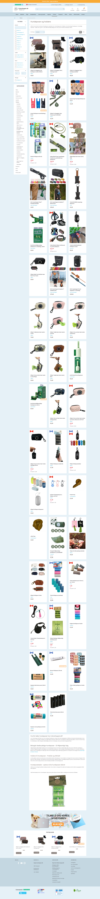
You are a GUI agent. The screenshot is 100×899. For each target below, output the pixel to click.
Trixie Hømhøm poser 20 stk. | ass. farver (76, 581)
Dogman (71, 625)
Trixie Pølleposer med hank (56, 595)
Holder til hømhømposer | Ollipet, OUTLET (56, 495)
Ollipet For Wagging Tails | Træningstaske (56, 71)
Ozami (31, 116)
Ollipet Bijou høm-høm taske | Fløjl (77, 157)
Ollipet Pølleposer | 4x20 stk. (56, 463)
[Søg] (63, 9)
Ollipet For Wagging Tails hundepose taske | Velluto (36, 71)
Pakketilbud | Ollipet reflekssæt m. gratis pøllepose (57, 246)
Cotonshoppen (73, 496)
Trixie (71, 205)
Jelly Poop (32, 536)
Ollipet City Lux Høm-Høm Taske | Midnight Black (38, 464)
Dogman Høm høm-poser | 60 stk (37, 685)
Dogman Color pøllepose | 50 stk (37, 726)
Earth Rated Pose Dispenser (76, 375)
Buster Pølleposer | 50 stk (56, 670)
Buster (51, 672)
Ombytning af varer (55, 876)
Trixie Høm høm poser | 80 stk (57, 712)
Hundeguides (73, 862)
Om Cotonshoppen (74, 864)
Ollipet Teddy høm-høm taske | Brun (57, 375)
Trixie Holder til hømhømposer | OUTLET (37, 639)
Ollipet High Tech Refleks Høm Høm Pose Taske (37, 275)
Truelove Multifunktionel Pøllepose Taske (75, 246)
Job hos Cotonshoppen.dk (75, 868)
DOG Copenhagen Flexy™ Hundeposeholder (36, 202)
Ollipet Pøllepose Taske (36, 595)
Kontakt (72, 869)
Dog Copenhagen (33, 205)
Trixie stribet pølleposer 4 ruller (77, 685)
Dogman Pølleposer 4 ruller (76, 623)
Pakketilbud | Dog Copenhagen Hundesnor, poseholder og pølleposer (57, 158)
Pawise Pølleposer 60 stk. (36, 156)
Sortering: (32, 31)
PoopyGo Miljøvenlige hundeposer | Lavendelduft (56, 551)
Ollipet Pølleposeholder (75, 463)
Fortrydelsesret (54, 880)
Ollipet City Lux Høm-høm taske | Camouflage (37, 375)
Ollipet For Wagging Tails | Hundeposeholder (76, 71)
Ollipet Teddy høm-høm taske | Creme (37, 332)
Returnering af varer (55, 874)
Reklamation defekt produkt (57, 872)
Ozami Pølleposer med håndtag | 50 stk (38, 114)
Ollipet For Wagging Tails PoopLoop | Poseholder (56, 114)
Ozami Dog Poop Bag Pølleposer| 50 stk (77, 99)
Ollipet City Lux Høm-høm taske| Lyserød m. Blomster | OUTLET (77, 419)
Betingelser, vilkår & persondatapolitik (55, 866)
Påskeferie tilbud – (50, 1)
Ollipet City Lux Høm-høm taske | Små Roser (77, 332)
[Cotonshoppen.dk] (21, 9)
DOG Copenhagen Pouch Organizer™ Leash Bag (75, 289)
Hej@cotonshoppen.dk (38, 862)
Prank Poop (72, 494)
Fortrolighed (54, 871)
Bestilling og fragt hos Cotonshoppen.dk (56, 869)
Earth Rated (32, 248)
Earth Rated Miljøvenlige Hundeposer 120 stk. (36, 404)
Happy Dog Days (74, 871)
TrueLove (71, 248)
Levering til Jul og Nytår (56, 882)
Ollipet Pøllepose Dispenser (36, 509)
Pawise (31, 158)
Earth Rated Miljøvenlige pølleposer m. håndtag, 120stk (37, 246)
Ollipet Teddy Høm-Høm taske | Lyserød (57, 332)
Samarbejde (73, 866)
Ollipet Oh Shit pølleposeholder (77, 551)
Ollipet (31, 73)
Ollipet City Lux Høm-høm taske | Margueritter (57, 419)
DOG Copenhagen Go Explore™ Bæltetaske (57, 202)
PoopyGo (52, 554)
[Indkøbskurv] (83, 8)
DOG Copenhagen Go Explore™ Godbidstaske (57, 289)
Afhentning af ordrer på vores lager (58, 878)
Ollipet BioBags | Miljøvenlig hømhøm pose (56, 639)
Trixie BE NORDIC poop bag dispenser (76, 202)
